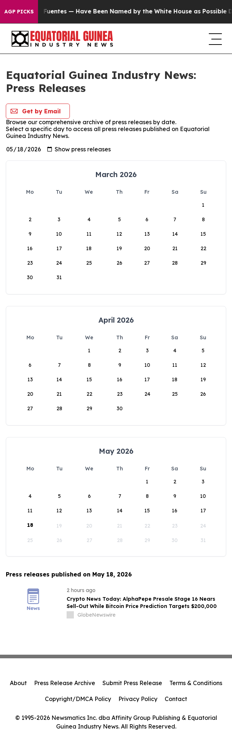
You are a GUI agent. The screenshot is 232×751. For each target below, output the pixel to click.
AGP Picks (19, 11)
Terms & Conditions (195, 683)
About (18, 683)
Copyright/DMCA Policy (78, 698)
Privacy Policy (137, 698)
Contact (176, 698)
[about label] (70, 614)
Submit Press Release (132, 683)
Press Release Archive (64, 683)
